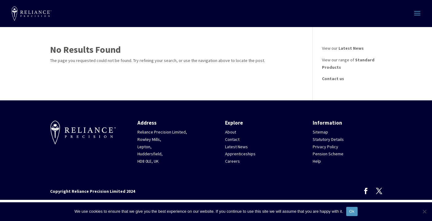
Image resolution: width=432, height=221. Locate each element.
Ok (352, 211)
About (230, 132)
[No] (424, 211)
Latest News (351, 48)
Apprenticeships (240, 154)
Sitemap (320, 132)
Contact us (333, 78)
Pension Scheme (328, 154)
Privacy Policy (325, 146)
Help (317, 161)
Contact (232, 139)
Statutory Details (328, 139)
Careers (232, 161)
